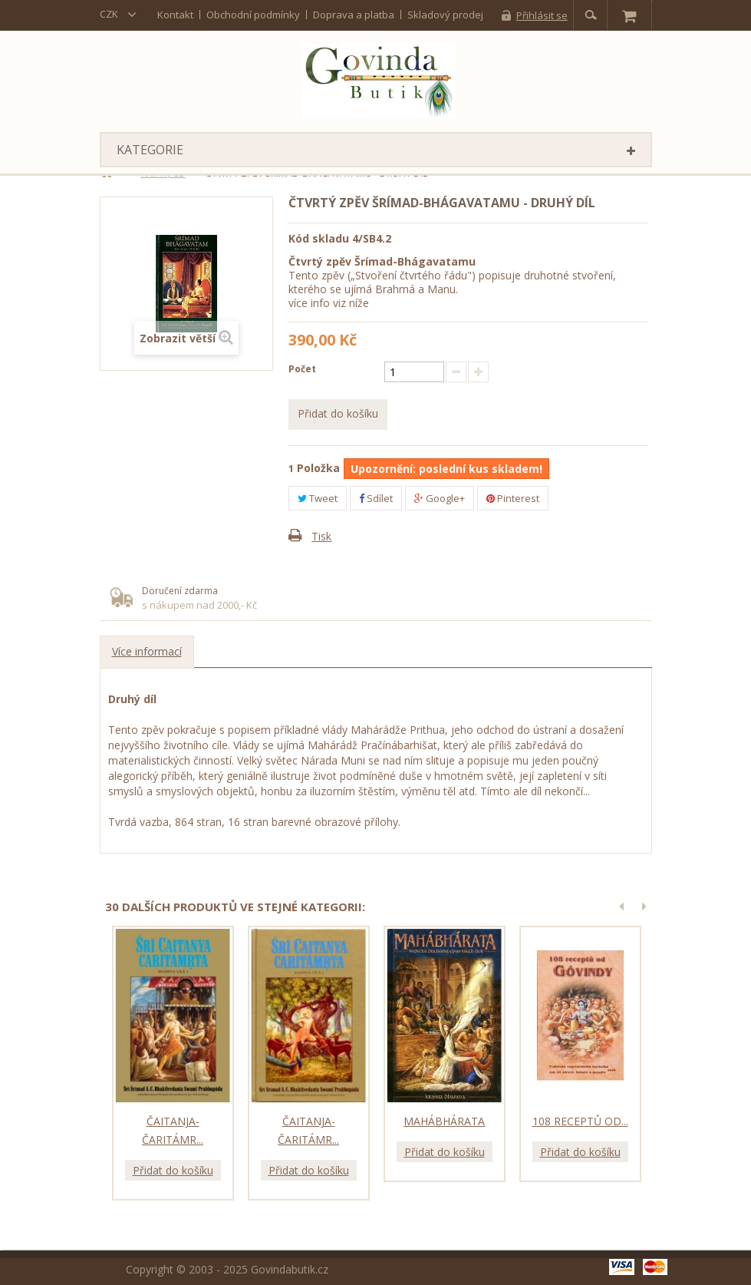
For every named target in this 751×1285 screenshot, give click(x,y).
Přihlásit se (542, 15)
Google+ (439, 498)
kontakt (175, 14)
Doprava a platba (353, 14)
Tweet (318, 498)
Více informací (147, 651)
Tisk (321, 536)
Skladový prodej (445, 14)
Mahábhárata (444, 1121)
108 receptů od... (580, 1121)
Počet (302, 368)
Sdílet (376, 498)
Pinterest (512, 498)
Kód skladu (318, 238)
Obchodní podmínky (253, 14)
